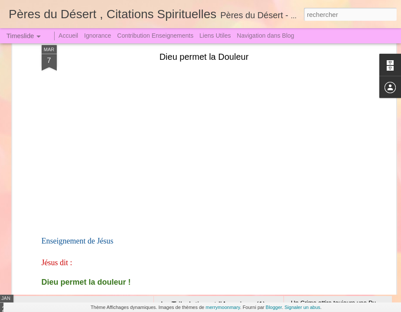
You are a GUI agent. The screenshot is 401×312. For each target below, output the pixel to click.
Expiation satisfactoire (320, 230)
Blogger (274, 307)
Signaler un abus (302, 307)
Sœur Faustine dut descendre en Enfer (108, 201)
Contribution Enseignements (155, 35)
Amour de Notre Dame (200, 197)
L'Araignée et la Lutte (319, 215)
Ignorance (97, 35)
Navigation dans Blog (265, 35)
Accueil (68, 35)
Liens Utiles (215, 35)
